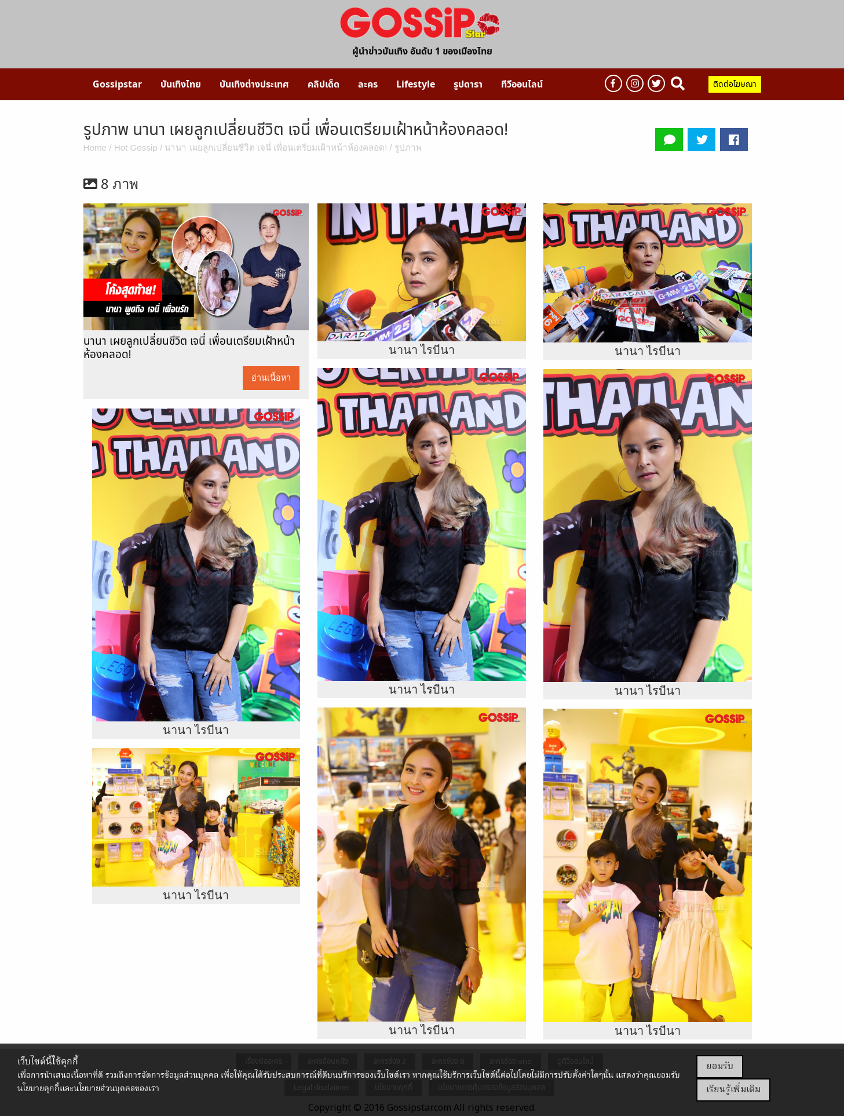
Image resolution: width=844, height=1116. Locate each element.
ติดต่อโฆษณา (735, 84)
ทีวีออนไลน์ (522, 85)
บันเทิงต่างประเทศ (254, 85)
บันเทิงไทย (180, 85)
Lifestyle (415, 85)
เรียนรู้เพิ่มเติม (733, 1089)
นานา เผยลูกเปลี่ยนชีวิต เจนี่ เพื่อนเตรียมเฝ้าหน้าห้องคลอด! (276, 147)
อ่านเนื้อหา (271, 377)
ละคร (368, 85)
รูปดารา (468, 85)
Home (95, 147)
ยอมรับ (719, 1066)
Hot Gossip (136, 147)
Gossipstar (117, 85)
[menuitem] (117, 84)
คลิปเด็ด (323, 85)
